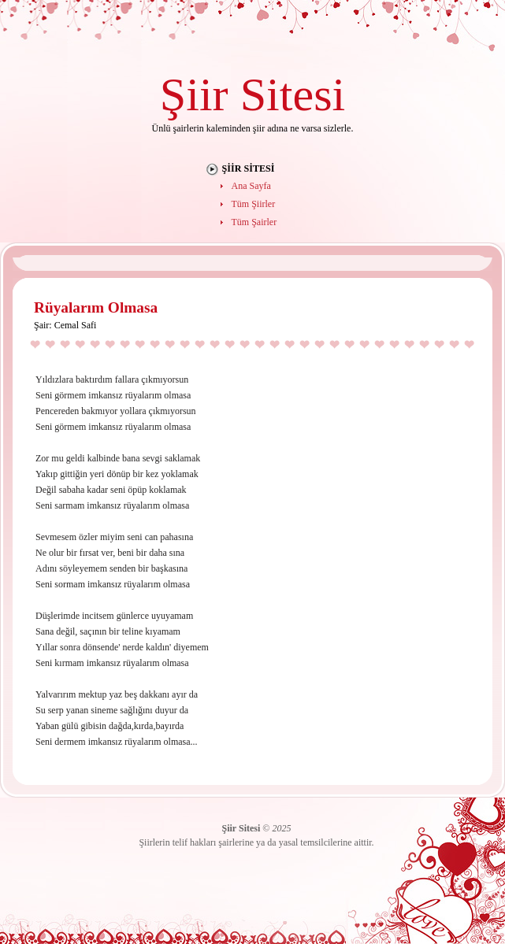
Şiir (194, 94)
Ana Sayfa (251, 185)
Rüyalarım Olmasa (96, 307)
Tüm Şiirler (254, 203)
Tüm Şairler (254, 222)
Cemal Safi (75, 325)
